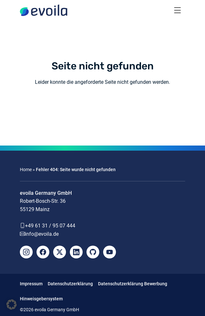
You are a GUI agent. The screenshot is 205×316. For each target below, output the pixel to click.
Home (26, 169)
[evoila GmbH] (43, 10)
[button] (11, 304)
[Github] (92, 252)
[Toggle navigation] (177, 10)
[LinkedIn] (76, 252)
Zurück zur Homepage (102, 106)
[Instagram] (26, 252)
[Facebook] (43, 252)
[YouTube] (109, 252)
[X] (59, 252)
